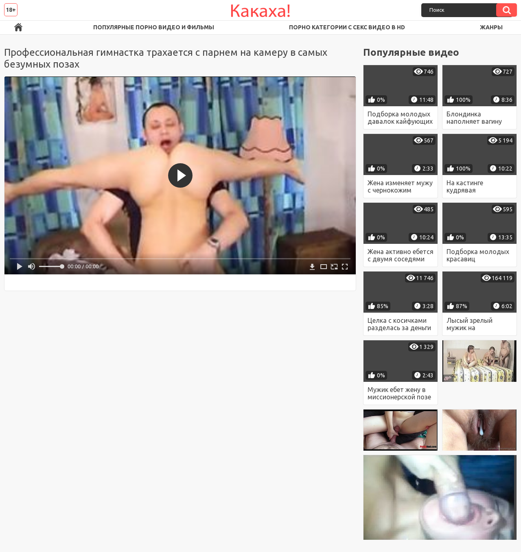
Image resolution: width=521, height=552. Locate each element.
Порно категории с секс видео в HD (347, 27)
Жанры (491, 27)
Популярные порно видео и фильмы (153, 27)
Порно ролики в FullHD (18, 27)
